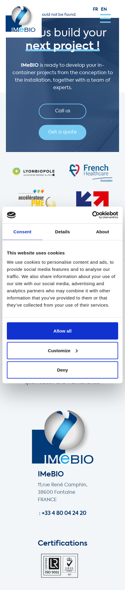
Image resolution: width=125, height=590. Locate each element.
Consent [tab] (22, 231)
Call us (62, 111)
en (104, 9)
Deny (62, 369)
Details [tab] (62, 231)
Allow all (63, 330)
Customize (63, 350)
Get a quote (62, 132)
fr (95, 9)
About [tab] (102, 231)
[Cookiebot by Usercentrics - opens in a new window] (92, 215)
